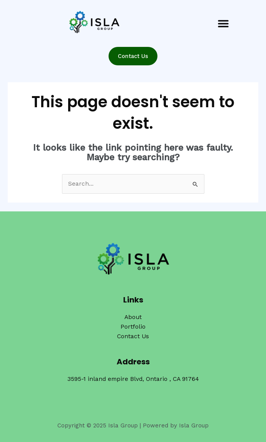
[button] (223, 23)
